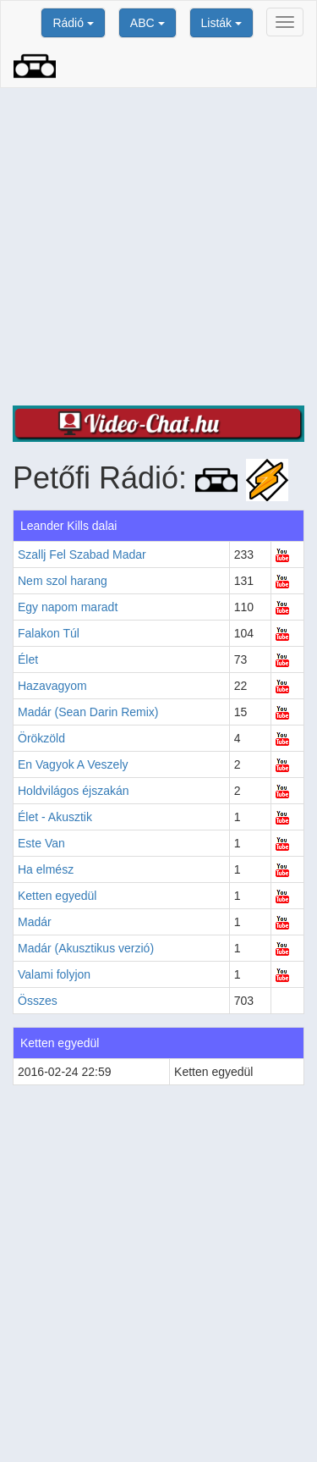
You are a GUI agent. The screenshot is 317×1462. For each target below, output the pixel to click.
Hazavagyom (52, 685)
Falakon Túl (48, 633)
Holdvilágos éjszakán (73, 790)
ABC (147, 23)
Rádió (72, 23)
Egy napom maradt (68, 607)
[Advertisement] (158, 246)
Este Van (41, 843)
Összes (37, 1000)
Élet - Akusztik (55, 817)
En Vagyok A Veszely (73, 764)
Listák (221, 23)
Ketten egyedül (57, 895)
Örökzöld (41, 738)
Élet (28, 659)
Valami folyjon (54, 974)
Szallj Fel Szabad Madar (82, 554)
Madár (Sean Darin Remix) (88, 712)
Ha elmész (46, 869)
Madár (35, 922)
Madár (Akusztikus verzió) (86, 948)
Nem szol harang (62, 581)
